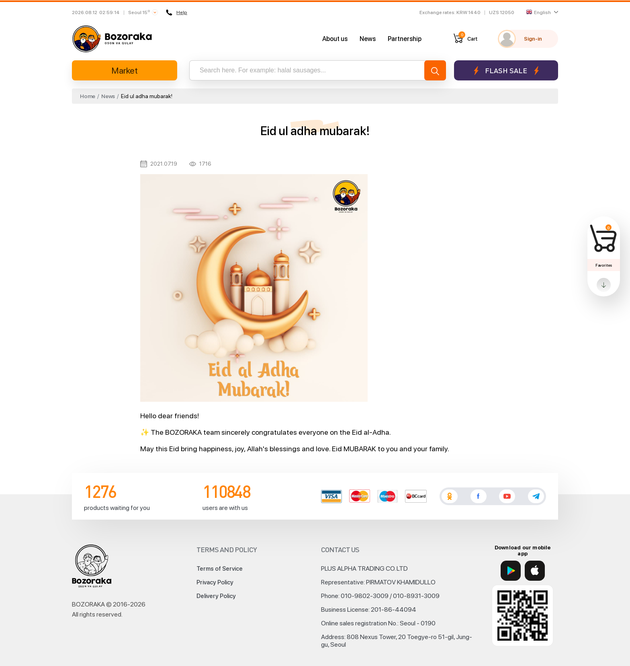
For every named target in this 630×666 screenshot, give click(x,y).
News (368, 39)
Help (176, 12)
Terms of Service (219, 568)
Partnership (404, 39)
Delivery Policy (216, 596)
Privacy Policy (214, 582)
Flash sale (506, 71)
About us (335, 39)
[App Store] (535, 571)
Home (87, 96)
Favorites (603, 265)
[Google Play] (511, 571)
